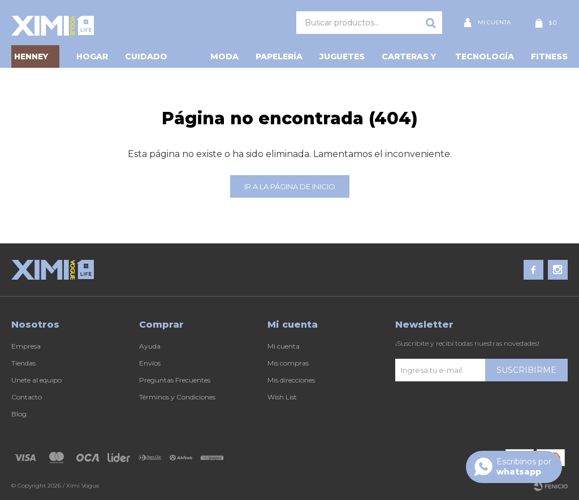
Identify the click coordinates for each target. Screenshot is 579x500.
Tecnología (484, 56)
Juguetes (342, 56)
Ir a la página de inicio (289, 186)
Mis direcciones (291, 380)
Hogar (92, 56)
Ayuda (150, 346)
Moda (224, 56)
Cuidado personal (148, 59)
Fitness (549, 56)
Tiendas (23, 363)
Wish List (282, 397)
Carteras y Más (409, 59)
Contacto (26, 397)
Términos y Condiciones (177, 397)
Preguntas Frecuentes (174, 380)
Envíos (150, 363)
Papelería (279, 56)
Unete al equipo (36, 380)
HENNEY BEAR (31, 59)
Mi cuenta (283, 346)
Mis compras (288, 363)
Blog (19, 414)
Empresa (26, 346)
